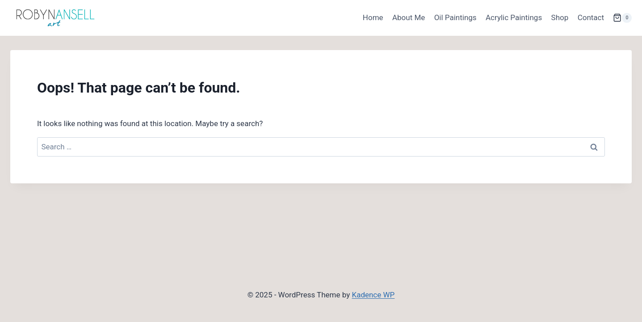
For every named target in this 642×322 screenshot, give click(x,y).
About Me (408, 17)
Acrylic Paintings (514, 17)
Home (373, 17)
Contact (591, 17)
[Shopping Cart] (622, 18)
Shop (560, 17)
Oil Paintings (455, 17)
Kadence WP (373, 294)
